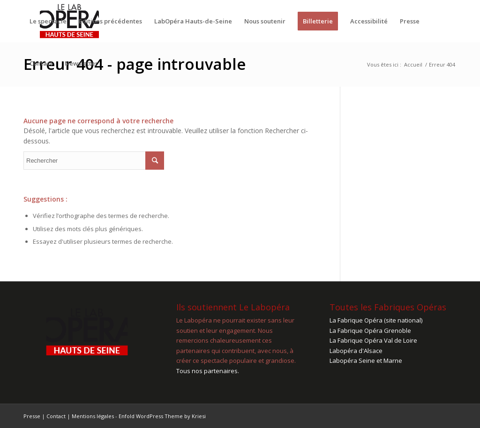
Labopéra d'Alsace (356, 350)
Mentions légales (93, 416)
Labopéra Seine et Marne (366, 360)
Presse (31, 416)
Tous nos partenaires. (207, 371)
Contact (56, 416)
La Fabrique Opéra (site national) (376, 320)
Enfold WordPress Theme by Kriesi (162, 416)
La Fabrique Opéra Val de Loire (373, 340)
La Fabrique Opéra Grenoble (370, 330)
